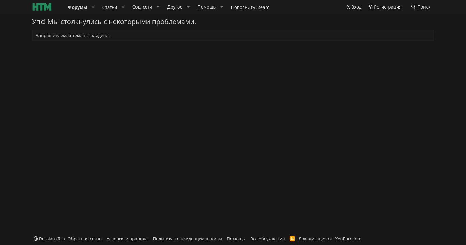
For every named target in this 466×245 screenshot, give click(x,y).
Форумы (77, 7)
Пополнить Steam (250, 7)
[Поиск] (420, 7)
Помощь (236, 238)
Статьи (109, 7)
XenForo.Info (348, 238)
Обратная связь (84, 238)
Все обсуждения (267, 238)
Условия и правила (127, 238)
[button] (93, 7)
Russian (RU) (49, 238)
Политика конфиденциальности (187, 238)
